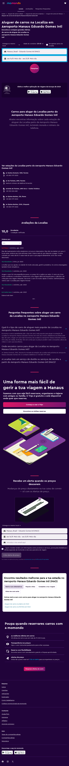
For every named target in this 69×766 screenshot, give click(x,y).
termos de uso (29, 559)
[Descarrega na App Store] (45, 92)
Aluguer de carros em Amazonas (34, 13)
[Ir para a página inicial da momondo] (14, 3)
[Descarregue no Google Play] (7, 752)
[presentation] (45, 91)
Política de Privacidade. (42, 559)
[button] (3, 3)
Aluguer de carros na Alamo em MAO (17, 604)
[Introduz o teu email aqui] (36, 542)
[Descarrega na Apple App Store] (19, 752)
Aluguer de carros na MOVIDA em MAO (18, 607)
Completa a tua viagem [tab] (47, 586)
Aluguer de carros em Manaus (54, 13)
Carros (3, 13)
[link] (34, 404)
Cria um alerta (34, 659)
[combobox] (11, 45)
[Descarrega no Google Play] (32, 92)
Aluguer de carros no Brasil (15, 13)
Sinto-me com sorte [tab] (12, 591)
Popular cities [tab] (30, 586)
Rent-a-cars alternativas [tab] (14, 586)
